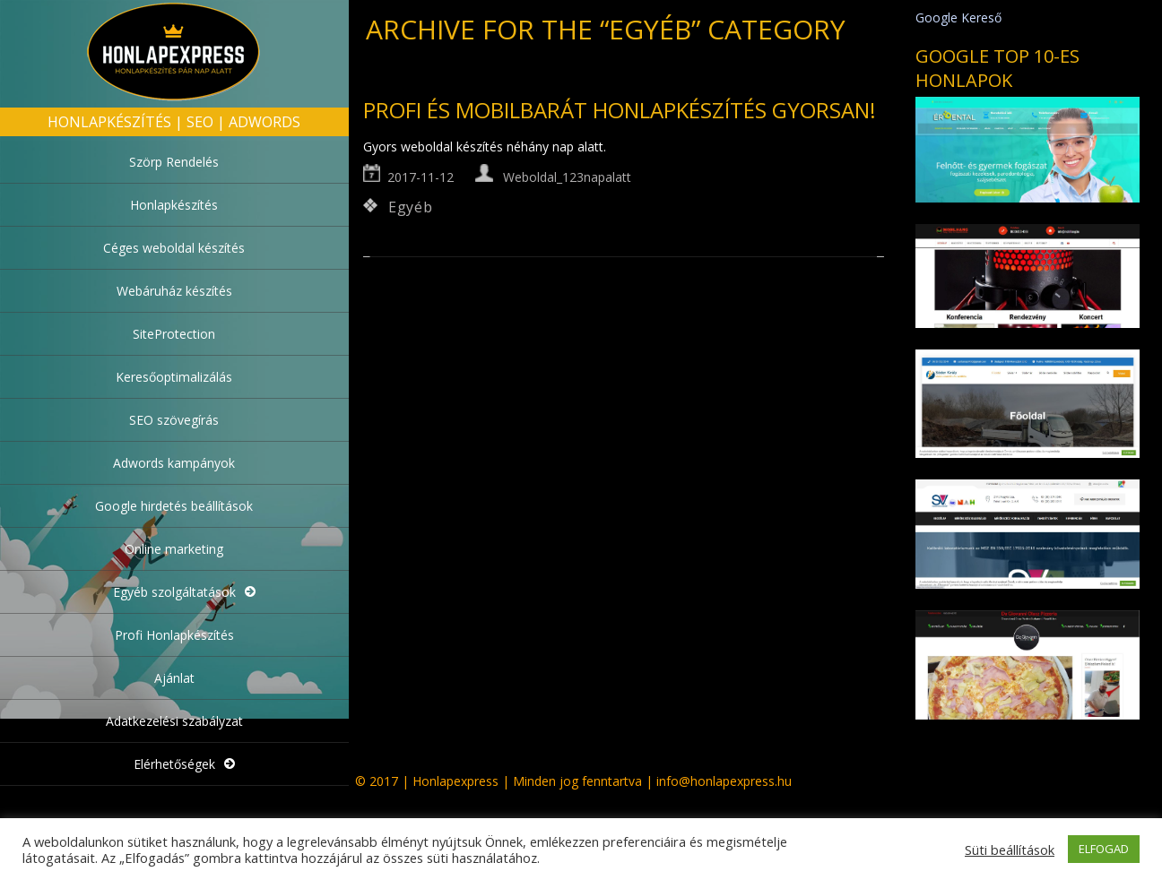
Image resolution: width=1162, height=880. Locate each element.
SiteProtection (174, 333)
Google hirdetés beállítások (174, 505)
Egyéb (410, 207)
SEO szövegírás (174, 419)
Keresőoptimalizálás (174, 376)
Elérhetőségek (174, 763)
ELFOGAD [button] (1104, 849)
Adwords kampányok (174, 462)
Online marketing (174, 548)
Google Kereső (958, 17)
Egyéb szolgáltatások (174, 591)
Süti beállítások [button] (1009, 849)
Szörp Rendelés (174, 161)
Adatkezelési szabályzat (174, 720)
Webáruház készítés (174, 290)
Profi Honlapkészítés (174, 634)
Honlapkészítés (174, 204)
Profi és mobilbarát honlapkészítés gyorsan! (619, 110)
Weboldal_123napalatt (567, 176)
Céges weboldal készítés (174, 247)
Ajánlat (174, 677)
